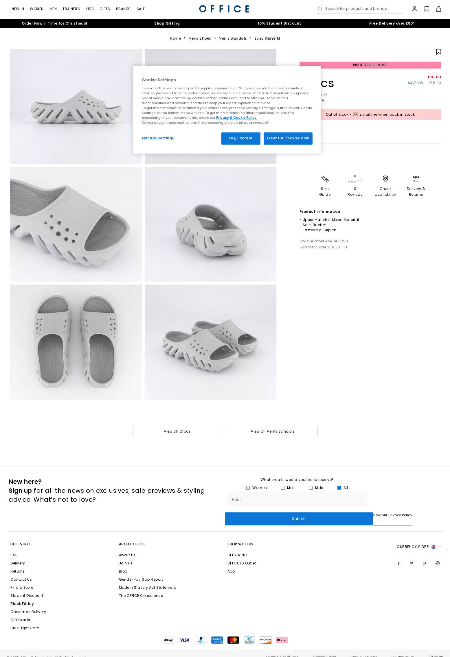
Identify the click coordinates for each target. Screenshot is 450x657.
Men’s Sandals (233, 38)
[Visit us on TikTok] (437, 555)
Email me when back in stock (387, 114)
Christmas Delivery (28, 604)
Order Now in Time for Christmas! (54, 23)
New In (18, 8)
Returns (17, 563)
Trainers (71, 8)
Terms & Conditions (281, 649)
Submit (405, 499)
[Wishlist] (423, 9)
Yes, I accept (241, 138)
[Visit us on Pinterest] (412, 555)
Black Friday (22, 596)
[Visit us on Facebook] (399, 555)
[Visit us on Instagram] (424, 555)
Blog (123, 563)
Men (53, 8)
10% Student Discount (279, 23)
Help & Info (21, 536)
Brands (123, 8)
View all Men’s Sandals (273, 431)
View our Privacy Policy (245, 515)
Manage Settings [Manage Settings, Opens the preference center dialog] (158, 138)
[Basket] (435, 9)
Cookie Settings (363, 649)
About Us (127, 547)
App (231, 563)
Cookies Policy (324, 649)
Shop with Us (240, 536)
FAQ (14, 547)
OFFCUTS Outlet (241, 555)
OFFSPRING (237, 547)
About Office (132, 536)
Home (175, 38)
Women (37, 8)
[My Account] (411, 9)
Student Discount (26, 588)
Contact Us (21, 571)
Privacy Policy (403, 649)
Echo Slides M (267, 38)
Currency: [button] (419, 539)
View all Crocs (177, 431)
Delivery (17, 555)
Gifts (105, 8)
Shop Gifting (167, 23)
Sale (141, 8)
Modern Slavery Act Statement (147, 579)
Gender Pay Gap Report (141, 571)
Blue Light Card (25, 620)
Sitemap (436, 649)
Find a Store (21, 579)
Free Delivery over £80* (392, 23)
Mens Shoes (200, 38)
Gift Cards (20, 612)
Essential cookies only (288, 138)
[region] (227, 110)
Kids (90, 8)
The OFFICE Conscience (141, 588)
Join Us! (126, 555)
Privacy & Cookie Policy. (236, 117)
